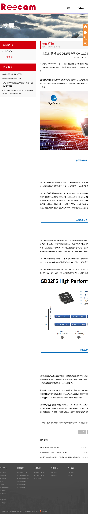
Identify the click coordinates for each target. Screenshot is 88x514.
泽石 (1, 497)
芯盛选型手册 (21, 485)
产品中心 (81, 8)
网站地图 (45, 511)
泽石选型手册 (21, 488)
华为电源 (3, 472)
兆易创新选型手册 (23, 478)
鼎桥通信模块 (4, 488)
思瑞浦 (2, 485)
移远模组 (3, 475)
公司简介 (70, 472)
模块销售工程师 (39, 472)
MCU (57, 80)
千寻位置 (3, 494)
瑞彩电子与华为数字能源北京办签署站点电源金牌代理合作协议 (60, 457)
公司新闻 (9, 51)
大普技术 (3, 500)
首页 (68, 8)
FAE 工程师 (37, 478)
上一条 (81, 432)
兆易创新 (3, 478)
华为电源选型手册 (23, 475)
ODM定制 (3, 503)
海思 (1, 481)
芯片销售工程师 (39, 475)
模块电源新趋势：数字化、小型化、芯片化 (53, 452)
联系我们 (70, 475)
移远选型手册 (21, 481)
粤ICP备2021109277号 (31, 511)
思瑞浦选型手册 (22, 472)
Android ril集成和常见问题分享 (49, 447)
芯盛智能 (3, 491)
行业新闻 (9, 57)
